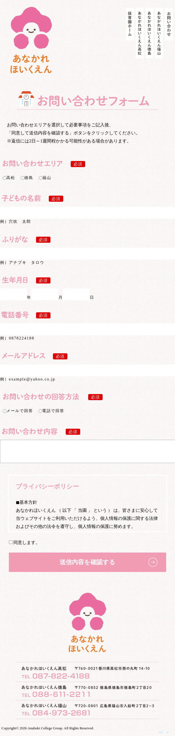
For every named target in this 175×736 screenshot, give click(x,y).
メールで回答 (18, 410)
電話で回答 (51, 410)
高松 (9, 177)
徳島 (27, 177)
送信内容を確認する (87, 566)
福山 (45, 177)
